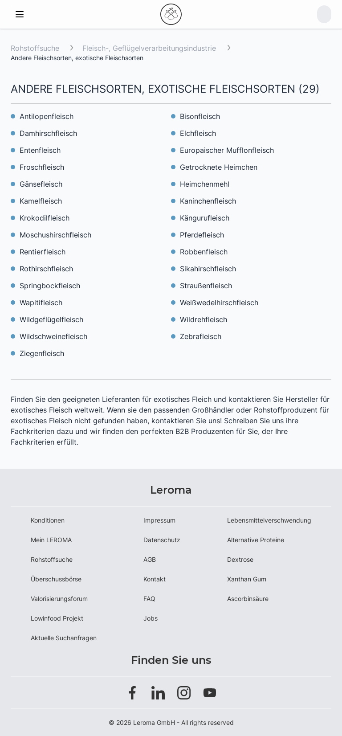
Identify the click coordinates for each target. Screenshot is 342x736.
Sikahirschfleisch (208, 268)
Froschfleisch (42, 167)
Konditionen (48, 520)
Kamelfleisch (41, 200)
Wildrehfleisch (203, 319)
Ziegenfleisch (42, 353)
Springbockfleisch (50, 285)
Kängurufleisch (204, 217)
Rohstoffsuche (35, 48)
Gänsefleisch (41, 184)
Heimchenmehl (204, 184)
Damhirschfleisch (48, 133)
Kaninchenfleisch (208, 200)
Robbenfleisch (204, 251)
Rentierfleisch (42, 251)
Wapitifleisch (41, 302)
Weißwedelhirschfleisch (219, 302)
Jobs (150, 618)
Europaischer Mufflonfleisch (227, 150)
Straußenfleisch (206, 285)
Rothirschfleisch (46, 268)
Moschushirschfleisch (55, 234)
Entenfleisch (40, 150)
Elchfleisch (198, 133)
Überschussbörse (56, 579)
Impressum (159, 520)
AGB (149, 559)
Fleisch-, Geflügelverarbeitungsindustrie (150, 48)
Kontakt (154, 579)
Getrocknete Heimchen (218, 167)
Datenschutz (161, 540)
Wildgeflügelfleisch (51, 319)
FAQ (149, 598)
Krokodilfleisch (44, 217)
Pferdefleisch (202, 234)
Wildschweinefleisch (53, 336)
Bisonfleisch (200, 116)
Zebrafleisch (200, 336)
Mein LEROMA (51, 540)
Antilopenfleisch (46, 116)
